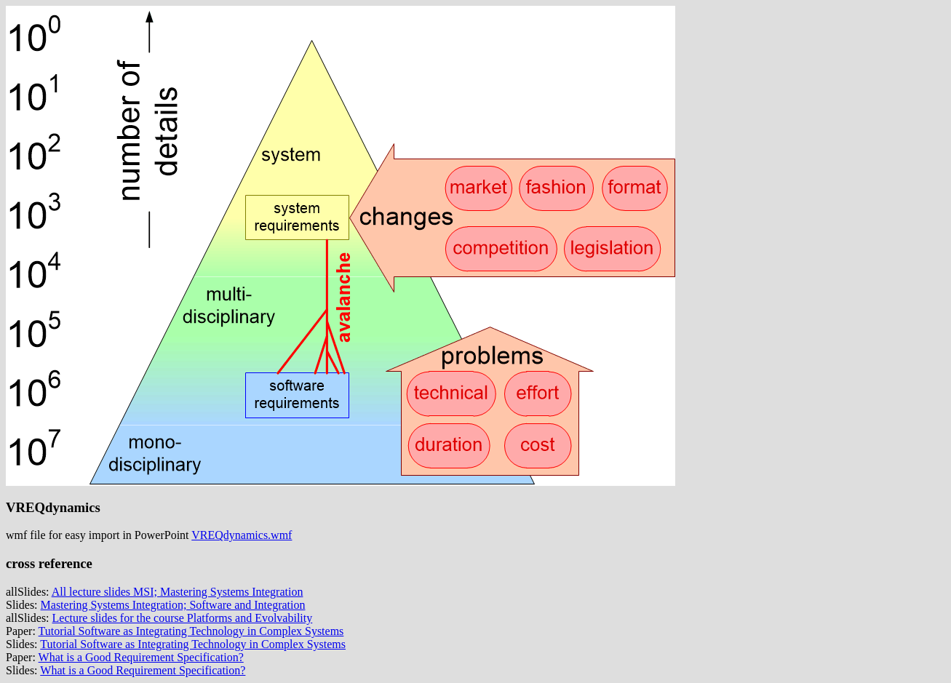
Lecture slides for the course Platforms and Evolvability (182, 618)
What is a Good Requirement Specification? (141, 657)
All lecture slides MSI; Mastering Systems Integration (177, 592)
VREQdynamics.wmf (241, 535)
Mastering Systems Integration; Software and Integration (173, 605)
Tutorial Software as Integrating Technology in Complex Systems (191, 631)
